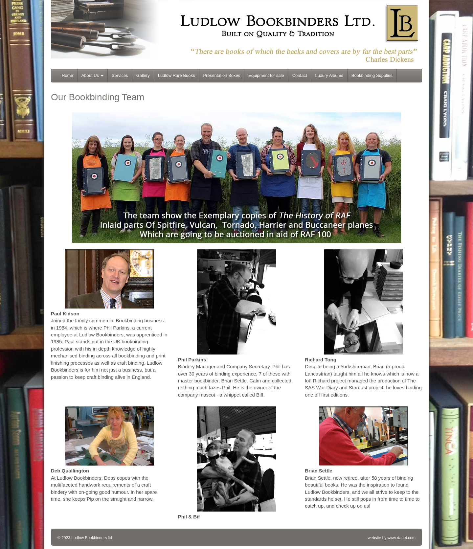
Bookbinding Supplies (372, 75)
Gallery (143, 75)
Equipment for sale (266, 75)
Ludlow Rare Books (176, 75)
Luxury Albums (329, 75)
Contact (299, 75)
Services (120, 75)
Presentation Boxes (221, 75)
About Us (92, 75)
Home (67, 75)
